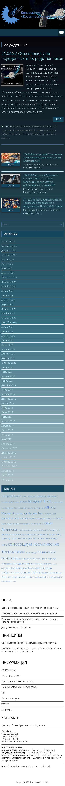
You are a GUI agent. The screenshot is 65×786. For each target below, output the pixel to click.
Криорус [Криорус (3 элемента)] (41, 508)
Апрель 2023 (8, 335)
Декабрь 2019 (8, 385)
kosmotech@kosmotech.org (15, 757)
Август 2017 (7, 425)
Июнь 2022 (7, 344)
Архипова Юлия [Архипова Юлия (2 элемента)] (28, 496)
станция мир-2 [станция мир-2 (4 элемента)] (55, 576)
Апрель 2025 (8, 272)
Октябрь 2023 (8, 317)
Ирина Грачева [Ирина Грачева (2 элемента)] (57, 502)
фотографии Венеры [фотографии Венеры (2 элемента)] (8, 581)
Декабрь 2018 (8, 398)
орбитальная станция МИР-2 (14, 134)
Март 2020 (6, 380)
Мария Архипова (20, 130)
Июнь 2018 (7, 412)
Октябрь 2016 (8, 461)
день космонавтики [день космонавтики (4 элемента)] (26, 529)
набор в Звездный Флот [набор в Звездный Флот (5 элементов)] (21, 567)
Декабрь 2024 (8, 281)
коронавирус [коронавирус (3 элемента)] (31, 552)
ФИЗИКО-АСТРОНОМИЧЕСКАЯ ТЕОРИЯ (19, 687)
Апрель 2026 (8, 241)
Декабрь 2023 (8, 308)
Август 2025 (7, 259)
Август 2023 (7, 326)
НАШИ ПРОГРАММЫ (10, 676)
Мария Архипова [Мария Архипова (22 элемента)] (14, 513)
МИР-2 (32, 130)
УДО (42, 134)
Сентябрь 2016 (9, 466)
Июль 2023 (7, 331)
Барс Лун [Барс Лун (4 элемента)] (43, 496)
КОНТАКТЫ (6, 710)
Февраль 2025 (9, 277)
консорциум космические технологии (28, 126)
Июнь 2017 (7, 434)
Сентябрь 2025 (9, 254)
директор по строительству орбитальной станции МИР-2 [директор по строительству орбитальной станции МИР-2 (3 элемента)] (36, 534)
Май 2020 (6, 371)
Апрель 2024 (8, 299)
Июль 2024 (7, 295)
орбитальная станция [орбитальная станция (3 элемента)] (42, 568)
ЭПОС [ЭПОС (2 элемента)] (41, 524)
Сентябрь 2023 (9, 322)
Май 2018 (6, 416)
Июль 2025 (7, 263)
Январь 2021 (8, 358)
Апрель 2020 (8, 376)
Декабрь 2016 (8, 452)
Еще (58, 119)
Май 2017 (6, 439)
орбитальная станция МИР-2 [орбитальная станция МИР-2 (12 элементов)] (20, 572)
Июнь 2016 (7, 479)
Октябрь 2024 (8, 286)
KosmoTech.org (41, 781)
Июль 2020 (7, 367)
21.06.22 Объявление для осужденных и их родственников (32, 56)
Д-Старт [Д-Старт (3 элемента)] (23, 502)
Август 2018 (7, 403)
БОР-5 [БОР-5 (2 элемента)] (36, 496)
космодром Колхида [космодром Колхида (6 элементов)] (22, 563)
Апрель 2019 (8, 394)
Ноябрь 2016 (8, 457)
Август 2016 (7, 470)
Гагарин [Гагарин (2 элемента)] (16, 502)
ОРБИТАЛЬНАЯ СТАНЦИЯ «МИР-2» (17, 681)
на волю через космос (46, 130)
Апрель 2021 (8, 353)
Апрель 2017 (8, 443)
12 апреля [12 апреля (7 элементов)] (7, 496)
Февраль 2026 (9, 245)
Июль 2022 (7, 340)
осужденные (33, 134)
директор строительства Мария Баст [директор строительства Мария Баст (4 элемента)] (19, 538)
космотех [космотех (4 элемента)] (47, 563)
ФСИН (47, 134)
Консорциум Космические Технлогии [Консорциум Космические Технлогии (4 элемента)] (19, 507)
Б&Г (3, 692)
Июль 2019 (7, 389)
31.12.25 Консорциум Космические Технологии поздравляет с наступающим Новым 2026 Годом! (43, 203)
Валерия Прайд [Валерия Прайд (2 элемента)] (7, 502)
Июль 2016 (7, 475)
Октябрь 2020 (8, 362)
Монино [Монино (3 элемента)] (34, 524)
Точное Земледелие (11, 698)
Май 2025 (6, 268)
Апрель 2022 (8, 349)
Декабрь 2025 (8, 250)
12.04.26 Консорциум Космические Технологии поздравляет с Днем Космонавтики (42, 157)
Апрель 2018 (8, 421)
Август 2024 (7, 290)
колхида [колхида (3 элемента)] (40, 538)
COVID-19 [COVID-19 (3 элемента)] (17, 496)
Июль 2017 (7, 430)
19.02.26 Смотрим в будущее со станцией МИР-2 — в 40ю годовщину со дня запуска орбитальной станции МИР (41, 180)
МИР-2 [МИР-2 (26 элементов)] (50, 507)
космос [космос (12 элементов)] (38, 563)
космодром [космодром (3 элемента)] (6, 564)
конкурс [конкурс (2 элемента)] (47, 538)
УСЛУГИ (5, 704)
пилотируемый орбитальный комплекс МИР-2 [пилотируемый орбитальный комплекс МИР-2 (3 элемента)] (28, 577)
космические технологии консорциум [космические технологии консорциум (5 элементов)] (37, 558)
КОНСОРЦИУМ (8, 670)
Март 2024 (6, 304)
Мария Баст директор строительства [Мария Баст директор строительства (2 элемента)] (42, 518)
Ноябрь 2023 (8, 313)
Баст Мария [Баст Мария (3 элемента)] (52, 496)
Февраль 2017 (9, 448)
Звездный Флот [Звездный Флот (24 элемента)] (39, 501)
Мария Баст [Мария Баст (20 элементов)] (35, 513)
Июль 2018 (7, 407)
